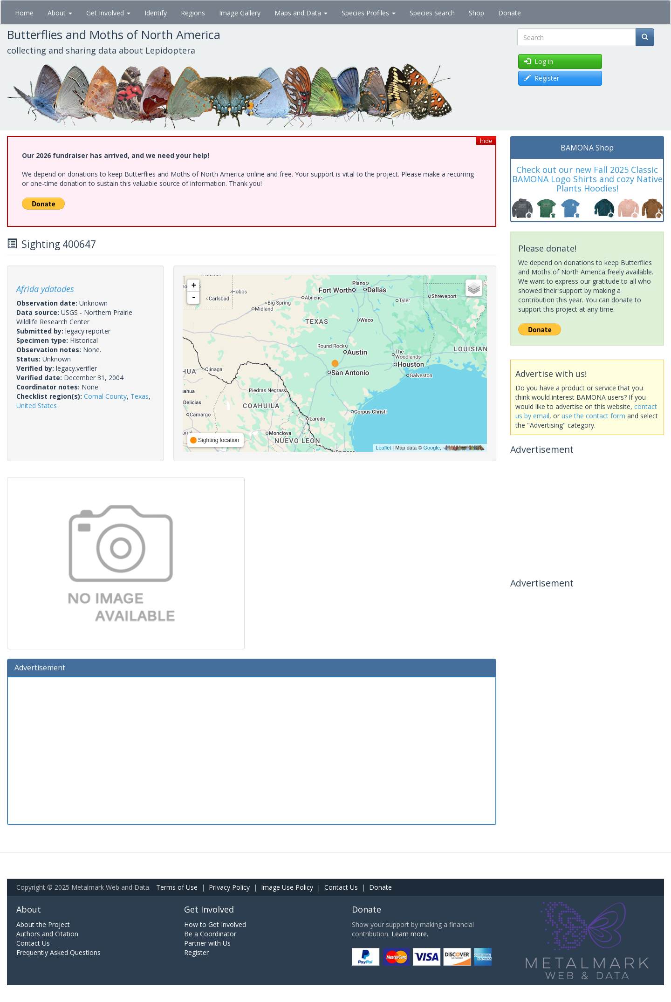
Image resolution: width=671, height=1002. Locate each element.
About (60, 12)
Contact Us (341, 887)
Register (196, 952)
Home (24, 12)
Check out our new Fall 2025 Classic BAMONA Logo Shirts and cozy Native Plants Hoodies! (587, 179)
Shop (476, 12)
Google (431, 447)
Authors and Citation (47, 933)
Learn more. (409, 933)
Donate (509, 12)
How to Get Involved (215, 924)
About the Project (43, 924)
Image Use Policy (287, 887)
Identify (155, 12)
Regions (193, 12)
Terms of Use (177, 887)
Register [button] (541, 78)
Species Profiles (369, 12)
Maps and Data (301, 12)
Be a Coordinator (210, 933)
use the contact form (593, 415)
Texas (139, 396)
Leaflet (383, 447)
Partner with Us (207, 943)
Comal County (105, 396)
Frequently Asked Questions (58, 952)
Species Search (432, 12)
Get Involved (108, 12)
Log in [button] (538, 61)
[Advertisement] (251, 749)
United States (36, 405)
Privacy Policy (229, 887)
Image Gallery (239, 12)
